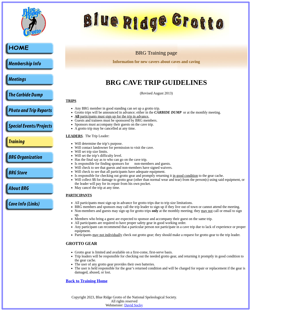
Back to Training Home (87, 281)
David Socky (133, 305)
